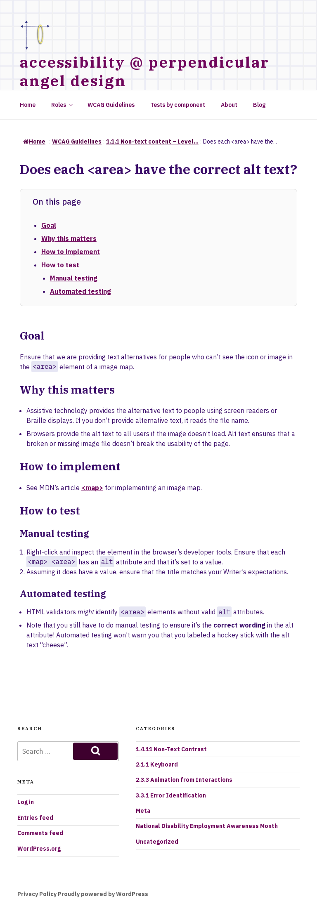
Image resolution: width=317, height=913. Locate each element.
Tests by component (177, 105)
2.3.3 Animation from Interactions (184, 779)
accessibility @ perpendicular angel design (145, 71)
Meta (143, 810)
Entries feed (35, 817)
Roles (62, 105)
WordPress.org (39, 848)
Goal (48, 225)
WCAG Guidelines (111, 105)
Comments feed (40, 833)
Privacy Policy (37, 894)
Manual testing (73, 278)
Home (27, 105)
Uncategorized (157, 841)
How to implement (70, 252)
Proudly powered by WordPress (103, 894)
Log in (25, 802)
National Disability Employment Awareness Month (207, 826)
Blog (259, 105)
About (229, 105)
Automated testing (80, 291)
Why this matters (69, 238)
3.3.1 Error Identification (171, 795)
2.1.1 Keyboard (157, 764)
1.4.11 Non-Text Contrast (171, 749)
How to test (60, 265)
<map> (92, 488)
